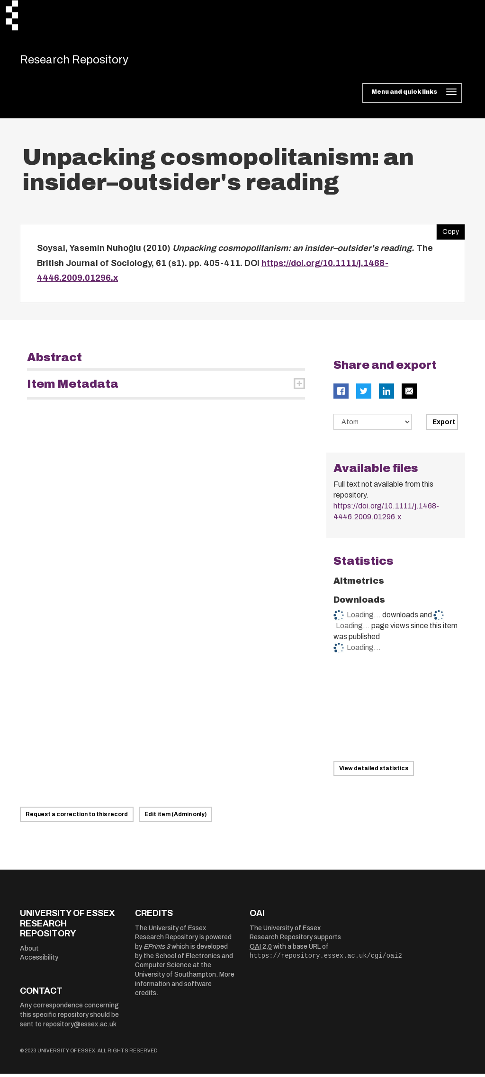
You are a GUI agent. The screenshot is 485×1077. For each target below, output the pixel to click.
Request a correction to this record (77, 818)
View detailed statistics (373, 772)
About (29, 951)
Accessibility (39, 961)
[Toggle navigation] (412, 97)
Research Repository (86, 61)
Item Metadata (72, 388)
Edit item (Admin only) (175, 818)
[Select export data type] (372, 426)
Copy (447, 233)
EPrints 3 (157, 950)
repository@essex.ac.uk (80, 1027)
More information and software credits (184, 987)
